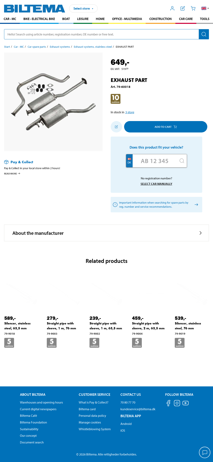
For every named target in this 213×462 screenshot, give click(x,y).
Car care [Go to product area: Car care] (186, 19)
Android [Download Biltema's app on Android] (126, 424)
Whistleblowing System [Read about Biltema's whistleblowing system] (95, 429)
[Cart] (193, 8)
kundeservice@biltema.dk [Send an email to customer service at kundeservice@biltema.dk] (137, 409)
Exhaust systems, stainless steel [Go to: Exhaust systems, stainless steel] (93, 47)
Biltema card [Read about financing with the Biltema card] (87, 409)
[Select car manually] (195, 204)
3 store (129, 112)
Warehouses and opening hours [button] (41, 402)
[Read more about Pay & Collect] (49, 162)
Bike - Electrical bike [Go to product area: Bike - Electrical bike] (39, 19)
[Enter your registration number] (155, 160)
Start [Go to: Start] (7, 47)
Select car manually (156, 184)
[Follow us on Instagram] (177, 404)
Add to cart (166, 127)
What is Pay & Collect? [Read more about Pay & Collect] (93, 402)
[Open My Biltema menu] (172, 8)
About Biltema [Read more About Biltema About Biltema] (32, 394)
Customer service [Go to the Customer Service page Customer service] (94, 394)
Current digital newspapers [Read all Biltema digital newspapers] (38, 409)
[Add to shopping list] (116, 126)
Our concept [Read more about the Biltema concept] (28, 435)
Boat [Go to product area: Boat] (66, 19)
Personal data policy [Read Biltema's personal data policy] (92, 415)
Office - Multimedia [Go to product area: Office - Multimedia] (127, 19)
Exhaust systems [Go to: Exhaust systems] (60, 47)
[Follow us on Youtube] (185, 405)
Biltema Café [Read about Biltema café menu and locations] (28, 415)
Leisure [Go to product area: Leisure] (82, 19)
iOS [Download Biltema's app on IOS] (122, 430)
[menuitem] (10, 19)
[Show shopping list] (183, 8)
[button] (205, 8)
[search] (106, 34)
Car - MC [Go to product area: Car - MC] (10, 19)
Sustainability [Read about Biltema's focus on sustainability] (29, 429)
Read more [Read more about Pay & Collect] (12, 173)
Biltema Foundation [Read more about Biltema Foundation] (33, 422)
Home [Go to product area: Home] (100, 19)
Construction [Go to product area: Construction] (160, 19)
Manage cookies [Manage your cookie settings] (90, 422)
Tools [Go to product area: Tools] (204, 19)
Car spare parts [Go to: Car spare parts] (37, 47)
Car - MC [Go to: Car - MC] (19, 47)
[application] (205, 453)
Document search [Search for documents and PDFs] (32, 442)
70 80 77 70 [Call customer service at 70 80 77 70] (127, 402)
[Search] (204, 34)
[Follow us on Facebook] (168, 404)
